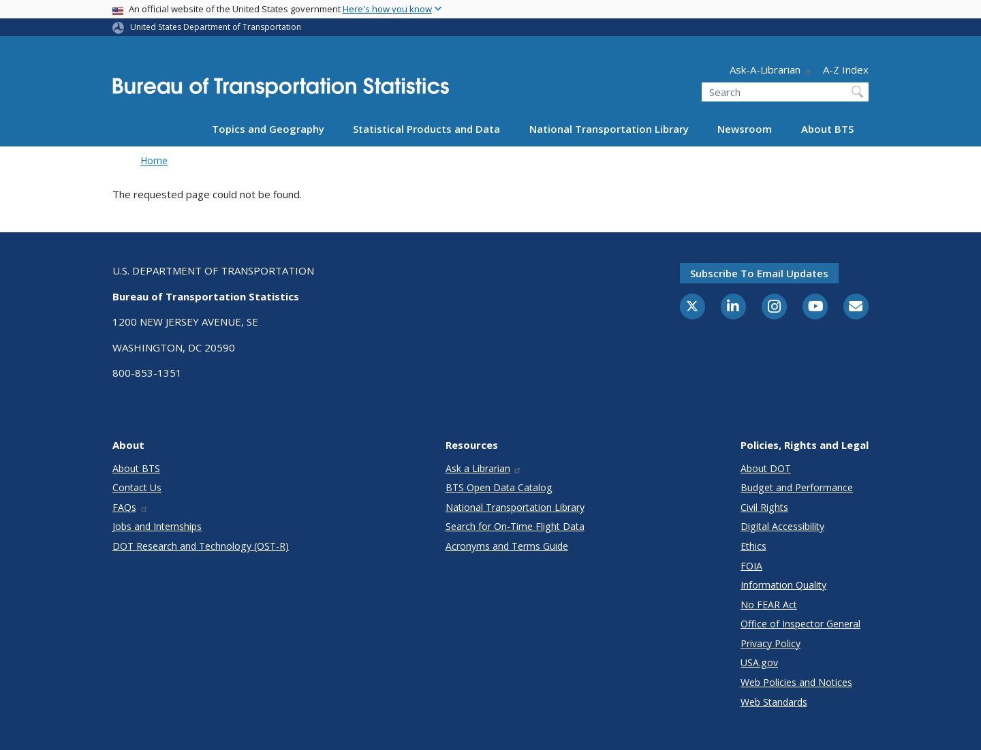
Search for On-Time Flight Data (515, 526)
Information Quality (783, 584)
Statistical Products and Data (426, 129)
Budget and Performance (797, 487)
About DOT (766, 468)
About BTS (827, 129)
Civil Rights (764, 507)
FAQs (130, 507)
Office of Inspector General (800, 623)
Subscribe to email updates (759, 273)
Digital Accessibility (782, 526)
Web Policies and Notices (796, 682)
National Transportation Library (609, 129)
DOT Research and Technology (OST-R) (200, 546)
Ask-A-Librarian (771, 69)
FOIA (751, 565)
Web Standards (774, 702)
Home (154, 160)
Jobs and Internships (157, 526)
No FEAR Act (769, 604)
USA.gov (759, 662)
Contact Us (136, 487)
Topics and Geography (268, 129)
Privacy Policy (770, 643)
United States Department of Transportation (215, 27)
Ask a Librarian (484, 468)
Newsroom (744, 129)
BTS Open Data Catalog (499, 487)
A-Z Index (846, 69)
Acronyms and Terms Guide (507, 546)
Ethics (753, 546)
